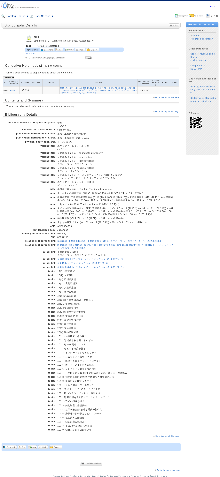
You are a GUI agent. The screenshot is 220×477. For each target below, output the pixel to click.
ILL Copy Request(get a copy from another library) (202, 89)
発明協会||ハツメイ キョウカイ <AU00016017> (83, 263)
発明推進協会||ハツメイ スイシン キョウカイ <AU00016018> (90, 267)
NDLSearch (196, 69)
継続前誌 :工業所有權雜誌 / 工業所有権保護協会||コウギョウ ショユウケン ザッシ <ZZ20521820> (110, 241)
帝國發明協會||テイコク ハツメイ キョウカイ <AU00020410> (90, 259)
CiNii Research (198, 60)
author (195, 35)
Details (31, 53)
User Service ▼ (41, 16)
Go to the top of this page (167, 97)
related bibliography (202, 39)
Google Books (197, 65)
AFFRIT (14, 90)
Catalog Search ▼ (15, 16)
